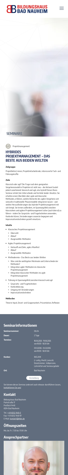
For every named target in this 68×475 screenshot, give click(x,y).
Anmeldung (34, 378)
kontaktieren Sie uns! (12, 387)
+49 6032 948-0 (14, 412)
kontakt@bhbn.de (17, 418)
